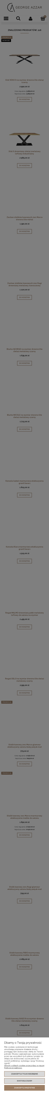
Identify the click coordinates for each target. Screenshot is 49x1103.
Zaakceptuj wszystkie (24, 1088)
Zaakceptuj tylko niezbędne (24, 1074)
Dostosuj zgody (24, 1081)
